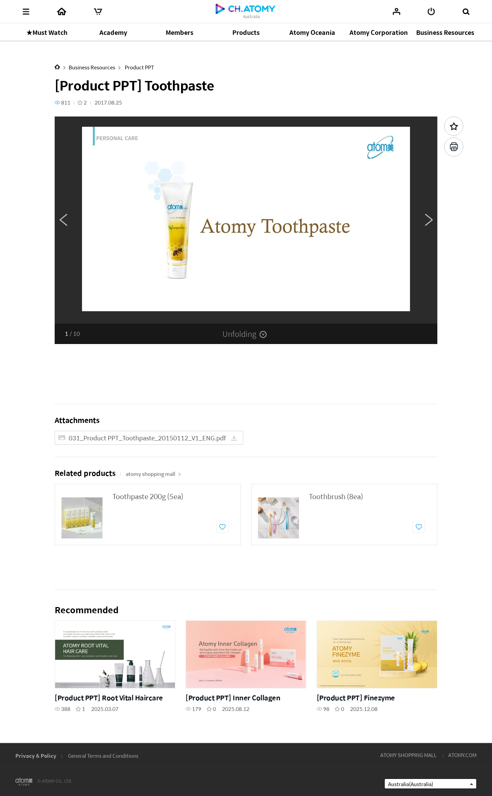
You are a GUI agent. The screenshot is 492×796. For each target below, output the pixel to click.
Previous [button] (63, 220)
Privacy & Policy (35, 755)
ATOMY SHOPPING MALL (408, 755)
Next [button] (428, 220)
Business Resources (92, 67)
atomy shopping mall (153, 474)
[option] (246, 220)
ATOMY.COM (462, 755)
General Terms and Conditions (103, 755)
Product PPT (139, 67)
